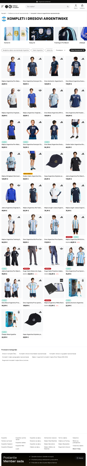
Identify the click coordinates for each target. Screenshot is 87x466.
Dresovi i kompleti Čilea (9, 353)
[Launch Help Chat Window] (80, 458)
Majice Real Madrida (50, 441)
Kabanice (76, 438)
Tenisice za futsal (6, 441)
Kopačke (4, 438)
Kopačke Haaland (6, 444)
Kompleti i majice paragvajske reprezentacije (15, 357)
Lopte (17, 448)
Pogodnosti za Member (43, 1)
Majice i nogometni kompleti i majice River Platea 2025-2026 (50, 357)
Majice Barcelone (49, 444)
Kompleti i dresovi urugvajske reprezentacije (63, 353)
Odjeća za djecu (35, 447)
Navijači (3, 13)
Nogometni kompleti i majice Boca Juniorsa (15, 360)
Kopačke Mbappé (7, 447)
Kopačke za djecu (35, 438)
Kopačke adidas (21, 442)
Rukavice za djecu (35, 441)
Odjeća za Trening (63, 441)
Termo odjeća (62, 438)
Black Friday (77, 448)
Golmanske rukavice (50, 438)
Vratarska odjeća (78, 445)
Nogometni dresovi (64, 447)
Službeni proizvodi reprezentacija (18, 13)
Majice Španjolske (63, 444)
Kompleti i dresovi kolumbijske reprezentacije (32, 353)
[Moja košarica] (82, 6)
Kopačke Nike (20, 445)
